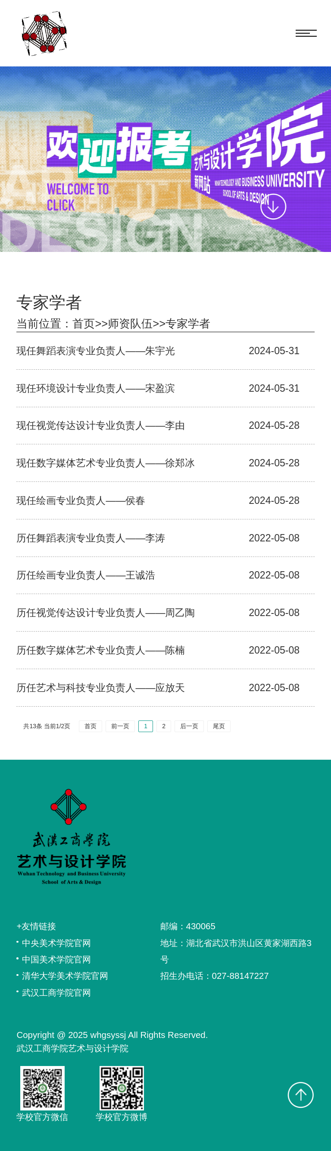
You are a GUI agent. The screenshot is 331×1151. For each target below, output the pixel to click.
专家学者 (188, 324)
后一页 (189, 726)
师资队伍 (130, 324)
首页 (83, 324)
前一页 (120, 726)
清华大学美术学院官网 (65, 976)
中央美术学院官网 (56, 943)
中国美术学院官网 (56, 959)
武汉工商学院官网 (56, 992)
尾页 (219, 726)
